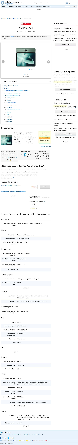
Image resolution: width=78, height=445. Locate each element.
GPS (8, 114)
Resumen (6, 88)
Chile (15, 440)
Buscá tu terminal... (65, 89)
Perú (47, 440)
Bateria (9, 100)
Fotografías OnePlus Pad (11, 86)
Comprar (32, 6)
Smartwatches (46, 6)
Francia (34, 440)
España (28, 440)
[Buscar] (67, 6)
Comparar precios (45, 137)
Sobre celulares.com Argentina (7, 434)
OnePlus (9, 19)
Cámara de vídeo (11, 105)
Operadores (18, 6)
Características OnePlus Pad (12, 95)
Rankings (39, 6)
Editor (12, 36)
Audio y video (10, 98)
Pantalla (9, 119)
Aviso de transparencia (7, 178)
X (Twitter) (11, 438)
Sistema (9, 121)
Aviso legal (24, 434)
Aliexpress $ (44, 135)
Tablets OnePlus (17, 19)
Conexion (9, 107)
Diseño (9, 112)
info (16, 157)
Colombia (21, 440)
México (41, 440)
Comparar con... (65, 44)
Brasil (10, 440)
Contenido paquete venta (14, 110)
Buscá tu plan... (65, 112)
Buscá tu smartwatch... (65, 134)
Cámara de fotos (11, 102)
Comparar (4, 6)
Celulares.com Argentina (10, 3)
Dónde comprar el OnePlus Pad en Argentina (16, 90)
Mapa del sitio (18, 434)
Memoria (9, 117)
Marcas (26, 6)
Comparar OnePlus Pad (46, 146)
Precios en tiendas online (14, 93)
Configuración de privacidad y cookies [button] (35, 434)
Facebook (3, 438)
